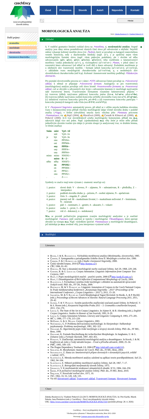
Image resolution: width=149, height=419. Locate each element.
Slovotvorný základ (66, 378)
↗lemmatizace (52, 115)
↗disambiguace (116, 219)
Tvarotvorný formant (106, 378)
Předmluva (65, 10)
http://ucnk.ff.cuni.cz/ (121, 276)
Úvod (48, 10)
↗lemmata (122, 112)
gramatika (14, 43)
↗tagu (57, 112)
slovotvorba (14, 52)
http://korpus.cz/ (88, 263)
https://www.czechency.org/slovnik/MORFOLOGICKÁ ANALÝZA (79, 402)
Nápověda (117, 10)
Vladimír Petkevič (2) (136, 34)
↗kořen (90, 52)
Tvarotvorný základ (86, 378)
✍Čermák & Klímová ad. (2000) (117, 115)
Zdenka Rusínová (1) (121, 34)
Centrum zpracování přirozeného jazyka (95, 417)
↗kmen (115, 62)
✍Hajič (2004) (71, 115)
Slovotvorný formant (126, 378)
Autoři (100, 10)
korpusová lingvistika (19, 57)
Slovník (83, 10)
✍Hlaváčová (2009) (90, 115)
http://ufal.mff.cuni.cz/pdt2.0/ (109, 347)
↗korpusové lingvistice (61, 107)
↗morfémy (98, 46)
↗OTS (92, 81)
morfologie (14, 47)
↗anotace (63, 219)
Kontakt (135, 10)
